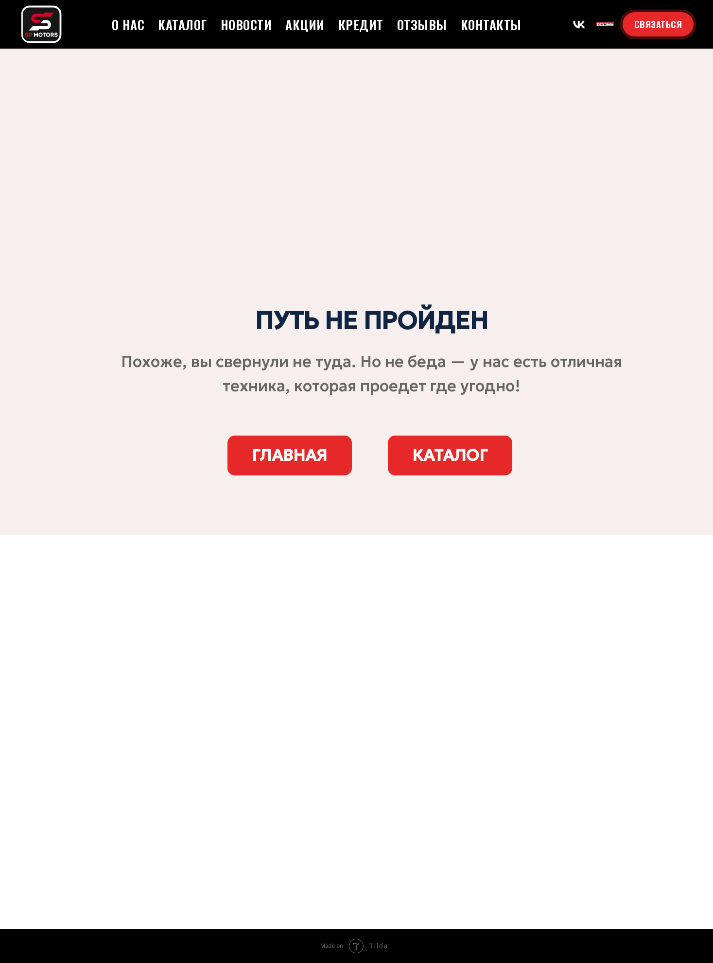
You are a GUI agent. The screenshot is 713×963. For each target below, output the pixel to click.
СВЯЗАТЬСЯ (658, 24)
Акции (305, 24)
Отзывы (422, 24)
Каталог (182, 24)
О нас (128, 24)
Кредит (360, 24)
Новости (246, 24)
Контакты (491, 24)
